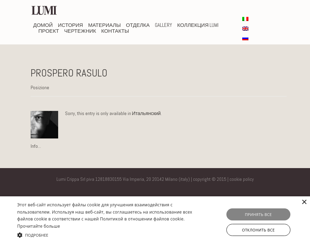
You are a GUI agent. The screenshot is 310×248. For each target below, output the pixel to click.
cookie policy (241, 179)
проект (49, 31)
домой (43, 25)
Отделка (138, 25)
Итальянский (146, 113)
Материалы (104, 25)
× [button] (304, 202)
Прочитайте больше (38, 226)
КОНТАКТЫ (115, 31)
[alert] (155, 222)
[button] (106, 235)
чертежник (80, 31)
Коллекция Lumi (197, 25)
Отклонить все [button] (258, 229)
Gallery (163, 25)
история (70, 25)
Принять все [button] (258, 214)
